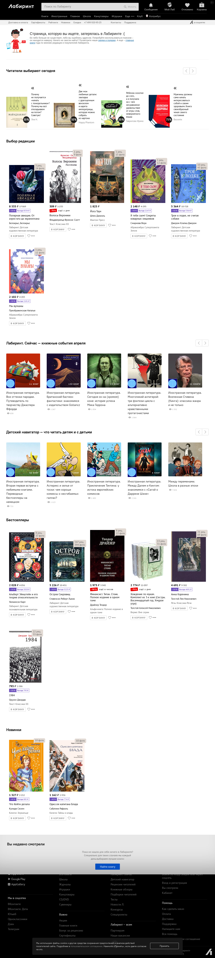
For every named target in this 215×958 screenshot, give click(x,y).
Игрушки (117, 16)
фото (39, 168)
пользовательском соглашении (86, 946)
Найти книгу (107, 866)
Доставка (167, 919)
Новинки (13, 729)
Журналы (65, 884)
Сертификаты (38, 22)
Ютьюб (12, 914)
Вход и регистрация (174, 883)
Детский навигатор (122, 879)
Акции (63, 920)
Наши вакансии (120, 935)
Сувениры (65, 904)
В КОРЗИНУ (17, 236)
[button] (186, 71)
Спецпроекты (119, 914)
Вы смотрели (170, 888)
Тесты (114, 899)
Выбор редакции (20, 141)
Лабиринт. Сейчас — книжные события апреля (46, 343)
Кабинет (167, 893)
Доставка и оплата (18, 22)
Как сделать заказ (173, 909)
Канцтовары (101, 16)
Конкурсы (117, 909)
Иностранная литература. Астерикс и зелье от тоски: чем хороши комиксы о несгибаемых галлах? (63, 490)
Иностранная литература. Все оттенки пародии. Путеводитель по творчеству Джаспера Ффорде (23, 401)
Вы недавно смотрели (26, 844)
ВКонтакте (14, 904)
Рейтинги (53, 22)
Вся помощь (169, 934)
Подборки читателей (123, 894)
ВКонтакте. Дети (18, 909)
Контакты (116, 22)
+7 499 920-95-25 (92, 22)
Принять (164, 945)
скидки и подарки (106, 40)
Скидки (77, 22)
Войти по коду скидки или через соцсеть (182, 876)
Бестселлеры (17, 519)
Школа (87, 16)
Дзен (11, 924)
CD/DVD (64, 899)
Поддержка (130, 22)
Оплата (166, 914)
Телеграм (13, 929)
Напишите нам (171, 929)
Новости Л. (117, 904)
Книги (44, 16)
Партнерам (117, 930)
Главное (75, 16)
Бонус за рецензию (71, 930)
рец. (38, 165)
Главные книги (68, 925)
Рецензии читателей (123, 884)
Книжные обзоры (121, 889)
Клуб (140, 16)
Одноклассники (17, 919)
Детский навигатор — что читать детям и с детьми (49, 432)
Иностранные (59, 16)
